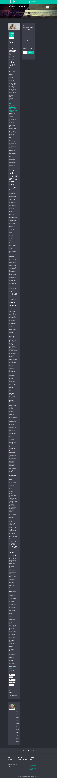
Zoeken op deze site (28, 48)
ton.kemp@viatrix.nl (32, 768)
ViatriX (37, 776)
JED (10, 668)
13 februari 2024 (12, 34)
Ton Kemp (11, 691)
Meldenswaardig (14, 17)
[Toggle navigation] (47, 7)
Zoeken (30, 52)
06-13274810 (31, 769)
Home (9, 17)
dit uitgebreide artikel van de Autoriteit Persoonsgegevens (13, 107)
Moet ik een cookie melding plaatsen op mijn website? (28, 17)
